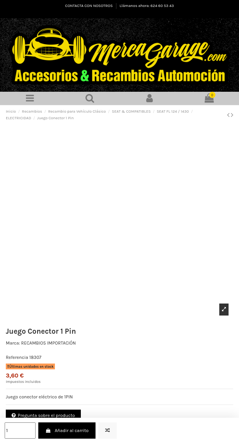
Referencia (17, 357)
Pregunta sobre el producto (43, 415)
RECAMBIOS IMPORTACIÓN (48, 343)
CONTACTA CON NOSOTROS (89, 5)
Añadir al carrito (67, 430)
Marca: (13, 343)
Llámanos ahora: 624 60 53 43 (147, 5)
